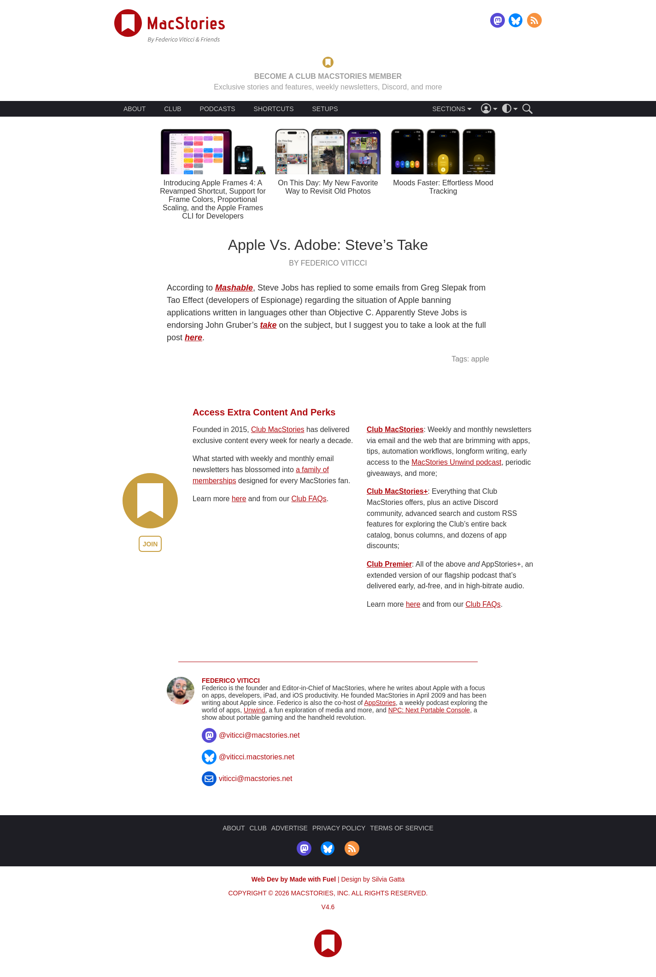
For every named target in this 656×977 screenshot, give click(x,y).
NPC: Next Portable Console (429, 710)
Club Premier (389, 564)
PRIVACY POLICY (338, 828)
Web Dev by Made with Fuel (294, 879)
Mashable (234, 287)
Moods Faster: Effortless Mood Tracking (443, 187)
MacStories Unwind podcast (456, 462)
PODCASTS (217, 109)
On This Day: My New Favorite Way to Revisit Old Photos (328, 187)
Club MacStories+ (397, 491)
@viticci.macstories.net (256, 757)
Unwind (254, 710)
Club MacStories (278, 429)
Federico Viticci (231, 680)
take (268, 325)
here (193, 337)
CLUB (172, 109)
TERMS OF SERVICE (401, 828)
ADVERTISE (289, 828)
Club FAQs (309, 499)
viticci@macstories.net (255, 778)
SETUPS (325, 109)
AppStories (380, 702)
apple (480, 359)
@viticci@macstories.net (259, 735)
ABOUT (134, 109)
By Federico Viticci (328, 263)
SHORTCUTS (274, 109)
